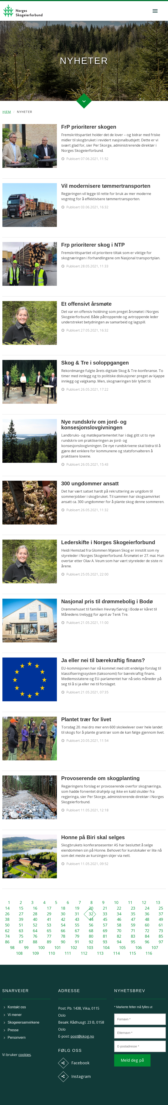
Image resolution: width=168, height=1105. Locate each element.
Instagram (81, 1076)
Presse (13, 1030)
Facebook (80, 1062)
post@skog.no (82, 1036)
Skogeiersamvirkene (23, 1022)
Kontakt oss (17, 1007)
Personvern (17, 1037)
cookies (24, 1054)
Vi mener (15, 1015)
